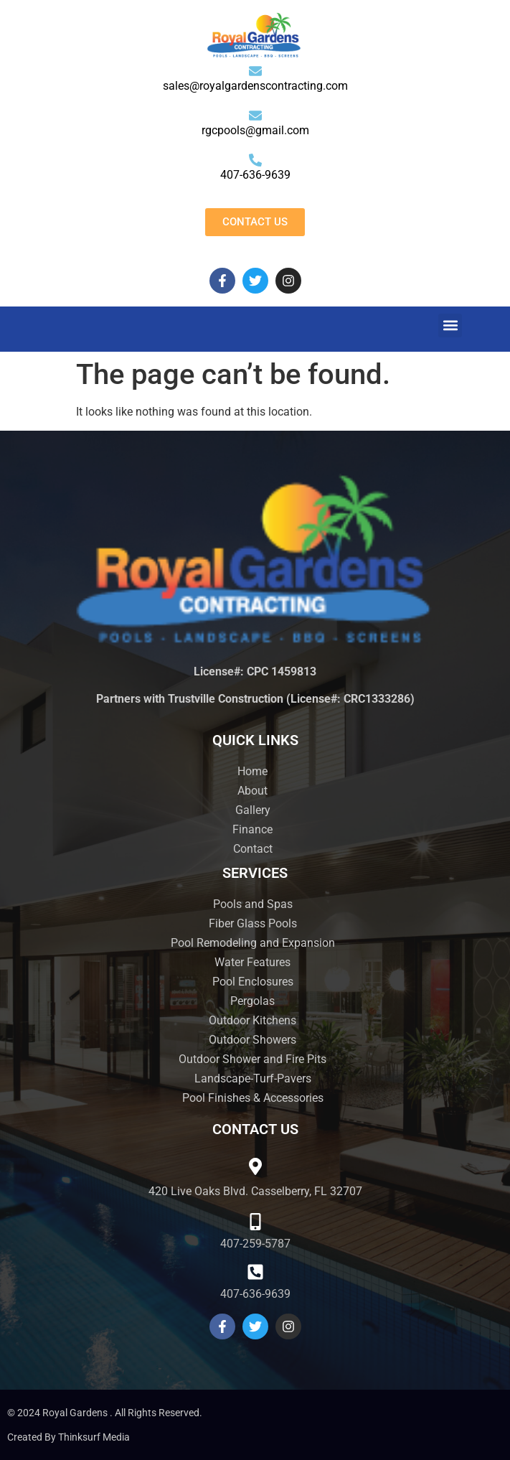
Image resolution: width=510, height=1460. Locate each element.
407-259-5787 (255, 1243)
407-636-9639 (255, 175)
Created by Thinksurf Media (68, 1437)
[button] (450, 325)
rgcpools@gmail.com (255, 130)
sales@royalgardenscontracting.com (255, 86)
